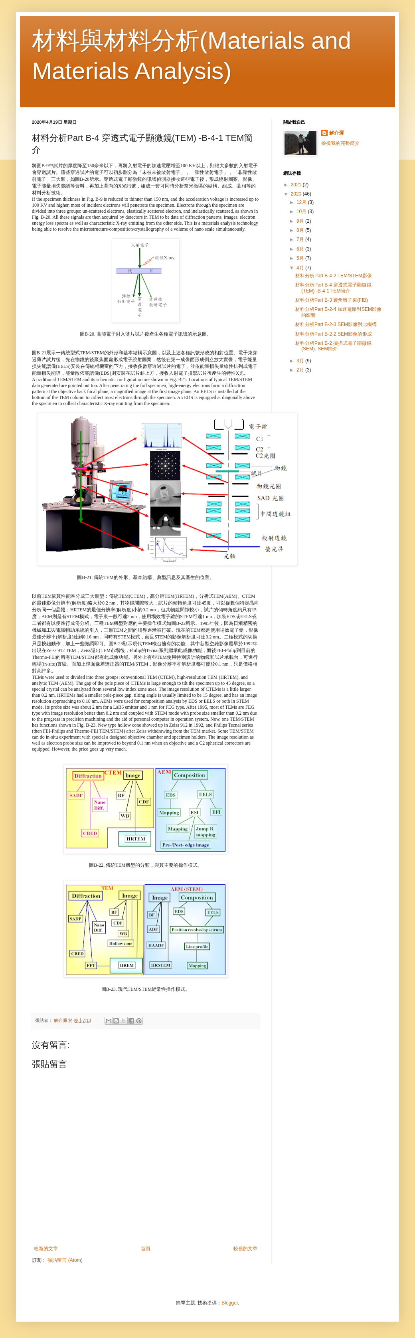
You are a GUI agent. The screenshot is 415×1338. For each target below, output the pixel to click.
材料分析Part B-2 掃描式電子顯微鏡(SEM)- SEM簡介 (333, 346)
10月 (302, 211)
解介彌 (336, 133)
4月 (300, 268)
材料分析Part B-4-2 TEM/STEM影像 (333, 276)
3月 (300, 361)
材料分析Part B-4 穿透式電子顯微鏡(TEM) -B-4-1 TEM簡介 (333, 287)
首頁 (145, 1248)
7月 (300, 239)
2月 (300, 370)
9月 (300, 221)
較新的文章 (46, 1248)
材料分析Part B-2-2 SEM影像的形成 (333, 334)
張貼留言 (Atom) (64, 1260)
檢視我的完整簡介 (340, 143)
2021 (297, 185)
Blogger (229, 1303)
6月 (300, 249)
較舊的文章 (245, 1248)
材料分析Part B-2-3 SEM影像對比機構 (336, 324)
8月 (300, 230)
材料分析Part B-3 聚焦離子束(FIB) (331, 300)
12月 (302, 202)
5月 (300, 258)
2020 (297, 194)
